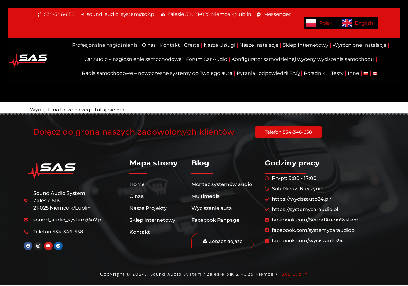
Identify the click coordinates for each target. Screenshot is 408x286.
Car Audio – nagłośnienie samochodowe (133, 59)
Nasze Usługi (219, 45)
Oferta (191, 45)
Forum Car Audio (206, 59)
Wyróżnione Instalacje (360, 45)
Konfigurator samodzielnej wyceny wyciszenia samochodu (302, 59)
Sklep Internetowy (305, 45)
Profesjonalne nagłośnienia (105, 45)
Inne (353, 73)
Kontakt (170, 45)
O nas (149, 45)
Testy (337, 73)
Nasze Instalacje (259, 45)
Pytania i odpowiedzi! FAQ (268, 73)
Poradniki (315, 73)
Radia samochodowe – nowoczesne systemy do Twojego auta (157, 73)
